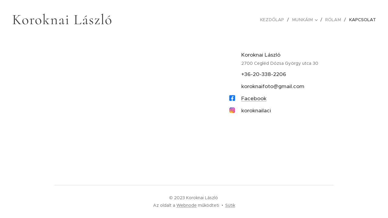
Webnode (186, 205)
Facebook (253, 98)
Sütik (230, 205)
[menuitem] (276, 19)
